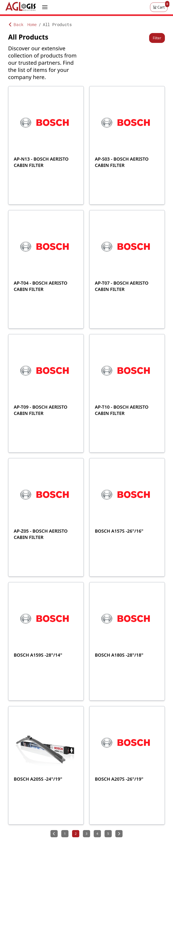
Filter (157, 37)
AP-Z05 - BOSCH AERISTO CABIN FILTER (41, 534)
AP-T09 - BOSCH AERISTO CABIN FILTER (40, 410)
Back (16, 24)
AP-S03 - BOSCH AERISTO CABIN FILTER (121, 162)
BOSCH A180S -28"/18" (119, 655)
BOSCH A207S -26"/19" (119, 779)
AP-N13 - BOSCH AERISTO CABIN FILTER (41, 162)
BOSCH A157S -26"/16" (119, 531)
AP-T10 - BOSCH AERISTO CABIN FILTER (121, 410)
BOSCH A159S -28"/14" (38, 655)
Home (32, 24)
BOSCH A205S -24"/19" (38, 779)
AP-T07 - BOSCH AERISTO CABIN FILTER (121, 286)
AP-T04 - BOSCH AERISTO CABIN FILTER (40, 286)
